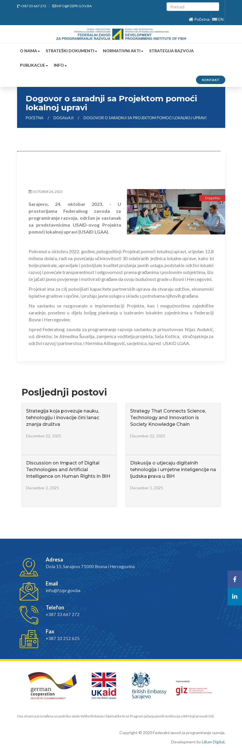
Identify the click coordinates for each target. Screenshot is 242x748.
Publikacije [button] (34, 65)
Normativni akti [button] (123, 50)
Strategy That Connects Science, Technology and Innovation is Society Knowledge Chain (168, 417)
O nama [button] (30, 50)
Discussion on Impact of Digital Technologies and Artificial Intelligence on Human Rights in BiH (68, 469)
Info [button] (60, 65)
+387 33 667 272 (31, 6)
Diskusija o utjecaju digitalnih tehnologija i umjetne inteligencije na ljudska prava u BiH (173, 469)
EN (217, 19)
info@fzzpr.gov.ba (72, 6)
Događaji (63, 117)
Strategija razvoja (171, 50)
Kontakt (210, 80)
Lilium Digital (213, 741)
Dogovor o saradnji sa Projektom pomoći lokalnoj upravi (145, 117)
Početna (199, 19)
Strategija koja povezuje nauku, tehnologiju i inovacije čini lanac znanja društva (62, 417)
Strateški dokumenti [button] (71, 50)
